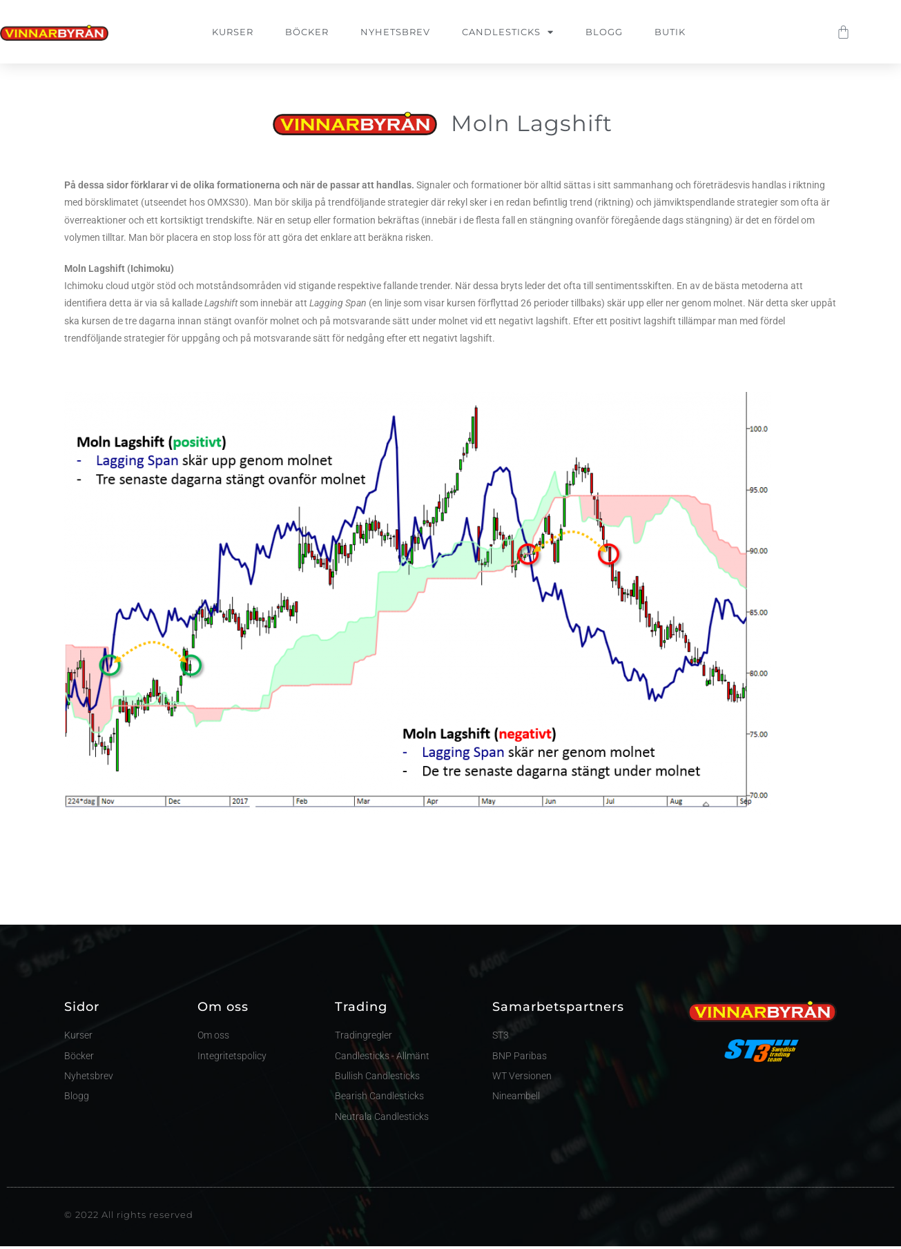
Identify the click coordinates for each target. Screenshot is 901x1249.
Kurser (232, 31)
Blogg (604, 31)
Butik (670, 31)
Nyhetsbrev (395, 31)
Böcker (307, 31)
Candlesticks (508, 32)
